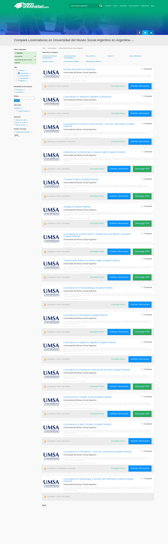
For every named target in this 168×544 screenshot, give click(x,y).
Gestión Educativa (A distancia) (79, 69)
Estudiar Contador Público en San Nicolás (76, 191)
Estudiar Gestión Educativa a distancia (75, 81)
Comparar (146, 69)
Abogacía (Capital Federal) (77, 206)
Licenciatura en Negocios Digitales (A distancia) (87, 96)
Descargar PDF (142, 169)
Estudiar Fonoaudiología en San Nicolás (75, 299)
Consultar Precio (118, 86)
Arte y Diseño (90, 56)
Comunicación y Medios (71, 61)
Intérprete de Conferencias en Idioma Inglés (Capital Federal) (94, 152)
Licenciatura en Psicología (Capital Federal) (85, 315)
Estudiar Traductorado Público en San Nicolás (77, 272)
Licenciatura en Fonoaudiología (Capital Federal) (88, 287)
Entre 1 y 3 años (21, 122)
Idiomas (110, 56)
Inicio (44, 48)
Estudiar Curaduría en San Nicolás (74, 381)
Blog (152, 6)
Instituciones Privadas (24, 132)
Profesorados (24, 76)
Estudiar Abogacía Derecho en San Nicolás (76, 218)
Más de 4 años (21, 125)
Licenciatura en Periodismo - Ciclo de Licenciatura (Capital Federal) (97, 451)
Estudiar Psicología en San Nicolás (74, 326)
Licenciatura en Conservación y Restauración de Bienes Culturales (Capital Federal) (97, 235)
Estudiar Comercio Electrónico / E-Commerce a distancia (81, 108)
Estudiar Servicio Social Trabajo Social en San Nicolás (80, 408)
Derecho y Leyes (47, 61)
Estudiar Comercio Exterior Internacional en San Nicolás (80, 138)
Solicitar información (140, 86)
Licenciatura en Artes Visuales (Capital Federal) (87, 424)
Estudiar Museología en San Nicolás (74, 492)
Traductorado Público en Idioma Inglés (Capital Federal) (91, 260)
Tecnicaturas (24, 78)
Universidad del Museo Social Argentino (70, 48)
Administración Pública (93, 61)
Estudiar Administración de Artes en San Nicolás (78, 436)
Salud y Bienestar (135, 56)
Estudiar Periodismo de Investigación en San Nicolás (79, 463)
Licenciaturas (24, 73)
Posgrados (123, 6)
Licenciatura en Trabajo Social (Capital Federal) (87, 397)
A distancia (19, 92)
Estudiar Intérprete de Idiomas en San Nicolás (77, 163)
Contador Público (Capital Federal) (80, 179)
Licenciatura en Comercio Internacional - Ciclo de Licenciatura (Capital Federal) (98, 125)
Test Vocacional (134, 6)
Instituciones (145, 6)
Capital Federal (23, 111)
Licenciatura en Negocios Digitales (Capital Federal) (89, 342)
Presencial (19, 90)
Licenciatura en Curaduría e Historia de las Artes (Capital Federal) (96, 369)
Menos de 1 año (21, 120)
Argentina (18, 108)
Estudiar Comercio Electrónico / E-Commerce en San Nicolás (82, 354)
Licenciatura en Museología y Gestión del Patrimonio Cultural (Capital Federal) (98, 480)
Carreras (108, 6)
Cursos (115, 6)
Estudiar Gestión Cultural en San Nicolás (76, 248)
